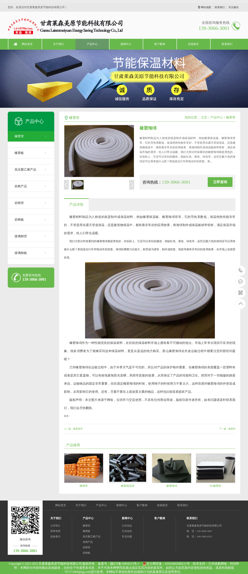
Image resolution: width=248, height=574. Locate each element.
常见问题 (127, 536)
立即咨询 (220, 182)
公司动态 (127, 525)
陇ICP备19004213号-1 (124, 563)
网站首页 (27, 44)
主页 (204, 117)
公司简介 (55, 525)
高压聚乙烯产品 (25, 169)
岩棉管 (19, 203)
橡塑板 (19, 153)
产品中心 (92, 44)
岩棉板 (19, 219)
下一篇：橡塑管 (227, 428)
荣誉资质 (55, 531)
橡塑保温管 (127, 485)
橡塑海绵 (171, 485)
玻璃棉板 (21, 253)
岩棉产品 (21, 186)
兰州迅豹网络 (217, 563)
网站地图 (206, 7)
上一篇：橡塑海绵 (73, 428)
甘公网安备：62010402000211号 (166, 564)
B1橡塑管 (215, 485)
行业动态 (127, 531)
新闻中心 (126, 44)
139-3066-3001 (241, 271)
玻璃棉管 (21, 236)
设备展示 (55, 536)
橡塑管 (19, 136)
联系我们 (220, 7)
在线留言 (193, 44)
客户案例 (159, 44)
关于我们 (58, 44)
